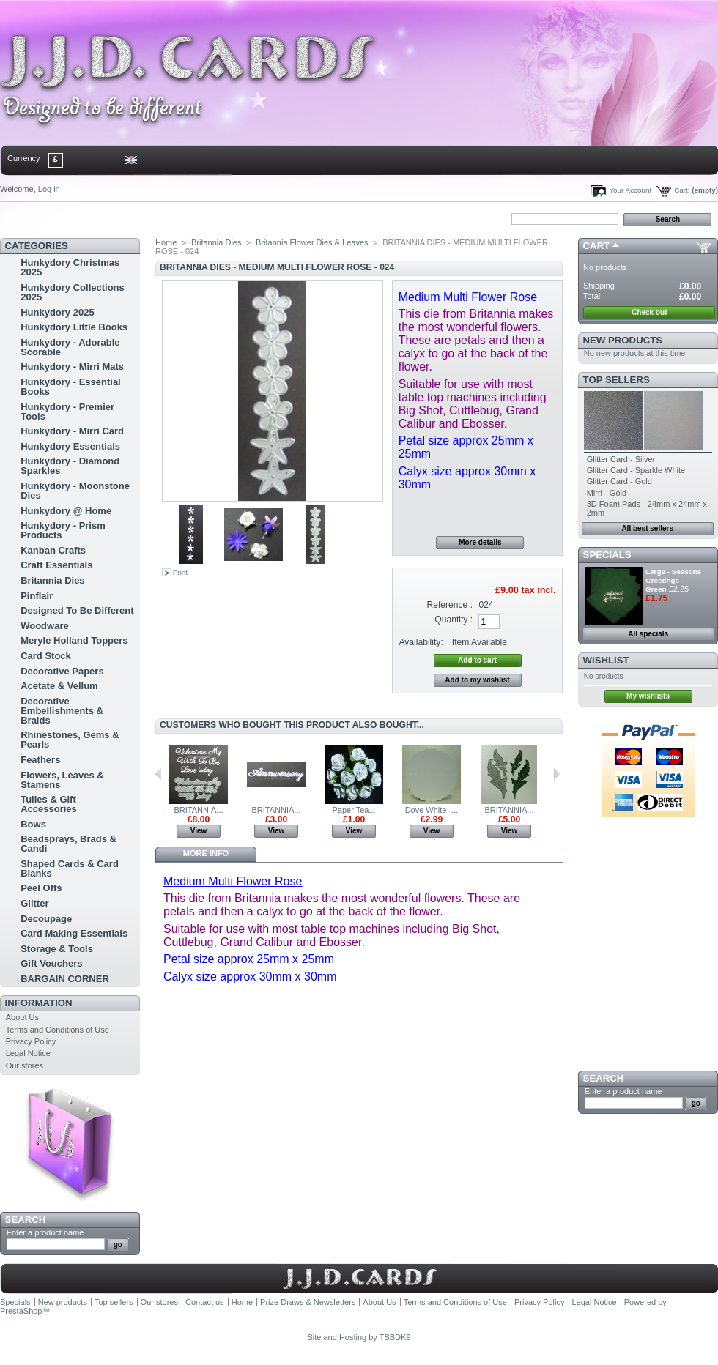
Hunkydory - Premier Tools (67, 411)
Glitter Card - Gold (619, 481)
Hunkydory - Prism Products (63, 530)
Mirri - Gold (606, 492)
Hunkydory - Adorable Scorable (70, 347)
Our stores (24, 1065)
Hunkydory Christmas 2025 (70, 267)
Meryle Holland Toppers (74, 640)
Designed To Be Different (77, 610)
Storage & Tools (57, 948)
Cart (596, 245)
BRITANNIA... (198, 810)
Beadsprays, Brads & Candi (68, 843)
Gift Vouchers (51, 963)
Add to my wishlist (477, 680)
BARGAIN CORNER (65, 978)
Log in (49, 189)
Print (180, 572)
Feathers (40, 759)
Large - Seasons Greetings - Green (673, 580)
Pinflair (37, 595)
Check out (649, 312)
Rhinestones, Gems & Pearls (70, 739)
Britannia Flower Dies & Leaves (312, 242)
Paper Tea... (353, 810)
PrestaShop (21, 1310)
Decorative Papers (62, 671)
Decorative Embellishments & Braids (62, 711)
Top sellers (616, 379)
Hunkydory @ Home (66, 510)
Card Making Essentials (74, 933)
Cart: (681, 190)
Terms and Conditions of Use (57, 1029)
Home (23, 218)
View (198, 831)
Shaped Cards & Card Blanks (70, 868)
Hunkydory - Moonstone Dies (75, 490)
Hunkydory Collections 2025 (73, 292)
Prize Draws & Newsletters (307, 1302)
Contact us (204, 1302)
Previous (158, 774)
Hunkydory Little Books (74, 326)
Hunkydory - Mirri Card (72, 430)
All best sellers (647, 528)
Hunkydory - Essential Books (71, 386)
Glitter (34, 903)
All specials (648, 634)
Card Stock (46, 655)
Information (39, 1002)
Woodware (45, 625)
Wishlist (606, 660)
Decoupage (46, 918)
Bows (33, 824)
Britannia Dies (52, 580)
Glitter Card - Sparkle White (636, 470)
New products (622, 340)
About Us (22, 1017)
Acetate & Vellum (59, 685)
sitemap (121, 218)
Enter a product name (45, 1232)
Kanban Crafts (53, 550)
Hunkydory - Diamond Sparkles (70, 465)
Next (556, 774)
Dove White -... (432, 810)
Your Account (630, 190)
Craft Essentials (56, 564)
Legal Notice (28, 1053)
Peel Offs (41, 887)
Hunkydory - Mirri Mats (72, 366)
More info (206, 853)
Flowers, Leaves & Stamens (62, 780)
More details (480, 542)
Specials (607, 554)
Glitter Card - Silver (621, 459)
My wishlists (648, 696)
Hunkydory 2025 (57, 312)
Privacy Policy (31, 1041)
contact (72, 218)
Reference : (450, 605)
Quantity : (453, 619)
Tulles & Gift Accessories (49, 804)
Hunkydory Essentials (70, 446)
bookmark (169, 218)
